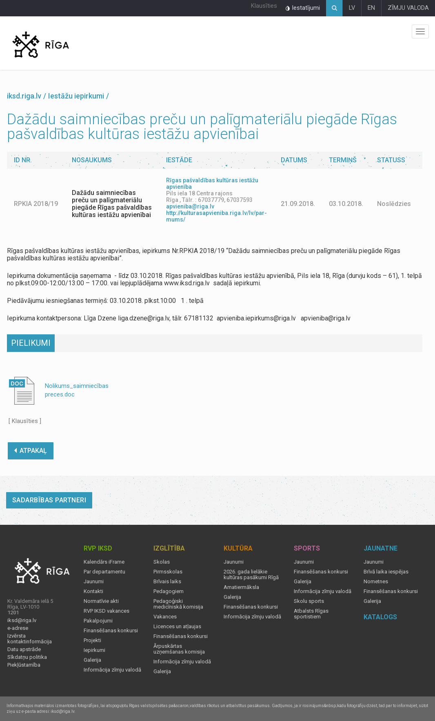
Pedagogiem (168, 591)
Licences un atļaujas (177, 626)
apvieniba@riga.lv (190, 206)
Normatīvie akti (101, 601)
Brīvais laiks (167, 581)
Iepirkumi (94, 650)
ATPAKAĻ (30, 451)
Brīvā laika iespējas (386, 572)
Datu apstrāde (24, 649)
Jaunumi (94, 581)
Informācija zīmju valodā (112, 670)
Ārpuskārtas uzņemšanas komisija (179, 649)
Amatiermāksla (241, 587)
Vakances (165, 617)
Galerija (92, 660)
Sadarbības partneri (49, 500)
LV (352, 7)
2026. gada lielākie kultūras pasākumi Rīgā (251, 574)
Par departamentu (104, 572)
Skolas (161, 562)
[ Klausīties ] (25, 421)
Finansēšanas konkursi (111, 631)
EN (371, 7)
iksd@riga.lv (21, 620)
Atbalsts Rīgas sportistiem (311, 614)
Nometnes (376, 581)
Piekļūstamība (23, 665)
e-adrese (17, 628)
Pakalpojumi (98, 621)
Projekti (92, 640)
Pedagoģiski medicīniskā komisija (178, 604)
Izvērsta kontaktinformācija (29, 639)
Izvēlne (420, 31)
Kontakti (93, 591)
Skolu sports (309, 601)
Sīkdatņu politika (27, 657)
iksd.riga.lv (24, 96)
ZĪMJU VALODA (408, 7)
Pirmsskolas (167, 572)
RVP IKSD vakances (106, 611)
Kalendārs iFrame (104, 562)
